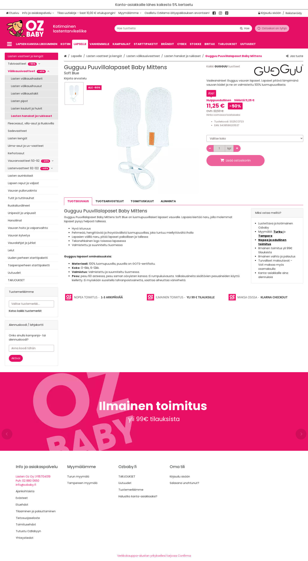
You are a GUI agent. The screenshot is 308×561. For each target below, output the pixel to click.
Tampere (265, 236)
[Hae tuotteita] (183, 28)
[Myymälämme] (130, 13)
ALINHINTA (168, 201)
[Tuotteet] (9, 44)
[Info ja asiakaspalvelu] (38, 13)
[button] (75, 78)
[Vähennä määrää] (210, 148)
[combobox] (183, 28)
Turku (278, 232)
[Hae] (244, 28)
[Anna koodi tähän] (31, 348)
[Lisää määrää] (237, 148)
